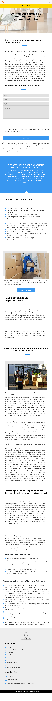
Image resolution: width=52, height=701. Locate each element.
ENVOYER (26, 138)
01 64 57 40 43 (10, 676)
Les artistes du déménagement (14, 650)
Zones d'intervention (11, 662)
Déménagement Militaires (12, 667)
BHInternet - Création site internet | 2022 (22, 691)
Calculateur (9, 660)
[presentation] (15, 123)
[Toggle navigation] (49, 1)
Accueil (8, 647)
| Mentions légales (35, 691)
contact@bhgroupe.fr (11, 680)
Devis (7, 657)
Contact (8, 654)
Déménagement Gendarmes (13, 665)
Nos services (9, 652)
